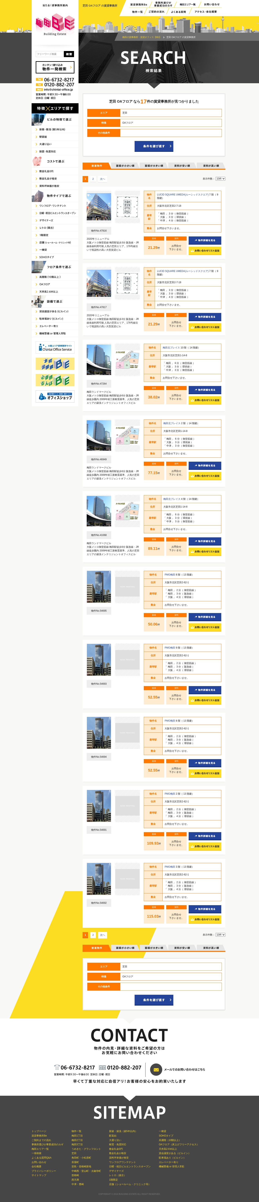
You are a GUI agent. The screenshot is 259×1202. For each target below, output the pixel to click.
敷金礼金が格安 (117, 1153)
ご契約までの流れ (41, 1140)
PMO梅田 (170, 574)
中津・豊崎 (78, 1184)
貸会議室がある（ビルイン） (175, 1153)
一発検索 (36, 1153)
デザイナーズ (116, 1171)
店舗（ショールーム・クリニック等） (130, 1184)
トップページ (39, 1131)
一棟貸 (162, 1131)
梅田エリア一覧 (40, 1149)
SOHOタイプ (166, 1135)
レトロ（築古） (117, 1175)
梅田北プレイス (171, 347)
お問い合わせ (39, 1162)
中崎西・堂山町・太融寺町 (86, 1171)
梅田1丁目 (77, 1135)
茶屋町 (75, 1162)
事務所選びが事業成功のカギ (47, 1144)
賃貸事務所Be (39, 1135)
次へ (102, 178)
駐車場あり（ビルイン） (172, 1157)
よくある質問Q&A (41, 1157)
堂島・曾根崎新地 (81, 1166)
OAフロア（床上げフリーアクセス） (179, 1144)
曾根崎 (75, 1175)
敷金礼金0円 (116, 1149)
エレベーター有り (168, 1162)
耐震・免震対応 (117, 1144)
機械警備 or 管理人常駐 (171, 1166)
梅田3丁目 (77, 1144)
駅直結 (112, 1135)
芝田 (74, 1153)
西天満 (75, 1179)
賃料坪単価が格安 (119, 1157)
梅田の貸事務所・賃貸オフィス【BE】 (141, 37)
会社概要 (36, 1166)
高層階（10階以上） (170, 1140)
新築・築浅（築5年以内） (123, 1131)
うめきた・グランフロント (86, 1149)
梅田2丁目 (77, 1140)
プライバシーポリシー (44, 1171)
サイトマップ (39, 1175)
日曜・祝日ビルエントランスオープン (130, 1166)
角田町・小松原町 (81, 1157)
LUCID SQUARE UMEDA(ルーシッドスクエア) (183, 194)
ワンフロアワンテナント (122, 1162)
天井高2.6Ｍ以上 (168, 1149)
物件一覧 (76, 1131)
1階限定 (113, 1179)
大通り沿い (115, 1140)
